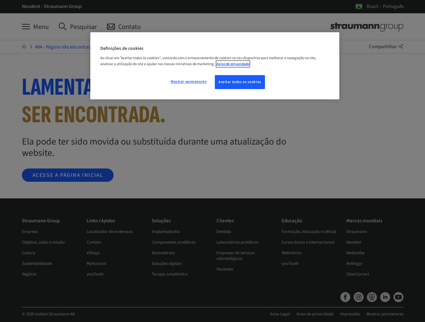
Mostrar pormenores (189, 81)
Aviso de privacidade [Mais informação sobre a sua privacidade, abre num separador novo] (232, 64)
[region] (214, 65)
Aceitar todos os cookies (239, 82)
